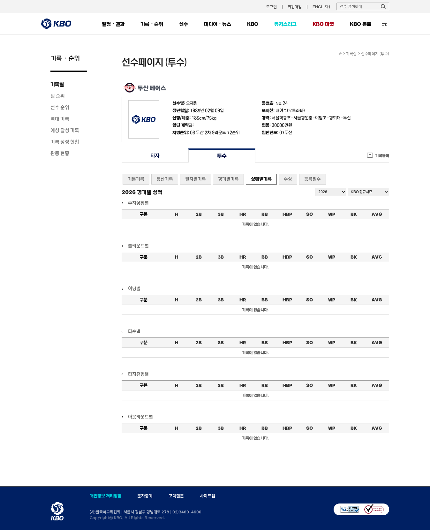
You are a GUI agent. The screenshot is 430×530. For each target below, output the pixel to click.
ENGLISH (321, 7)
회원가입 (295, 7)
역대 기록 (59, 119)
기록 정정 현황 (64, 142)
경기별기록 (228, 179)
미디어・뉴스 (217, 24)
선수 (183, 24)
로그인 (271, 7)
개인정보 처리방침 (105, 495)
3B (221, 214)
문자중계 (145, 495)
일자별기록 (195, 179)
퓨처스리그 (285, 24)
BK (354, 214)
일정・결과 (113, 24)
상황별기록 (261, 179)
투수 (221, 156)
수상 (288, 179)
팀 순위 (57, 96)
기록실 (57, 84)
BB (264, 214)
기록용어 (382, 155)
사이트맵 (207, 495)
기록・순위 (151, 24)
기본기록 (136, 179)
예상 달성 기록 (64, 130)
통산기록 (164, 179)
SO (309, 214)
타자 (155, 156)
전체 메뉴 (384, 24)
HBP (287, 214)
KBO (252, 24)
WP (331, 214)
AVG (377, 214)
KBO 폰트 (360, 24)
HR (242, 214)
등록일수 (312, 179)
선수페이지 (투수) (375, 53)
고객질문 (176, 495)
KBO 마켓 (323, 24)
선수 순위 (59, 107)
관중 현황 (59, 153)
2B (199, 214)
